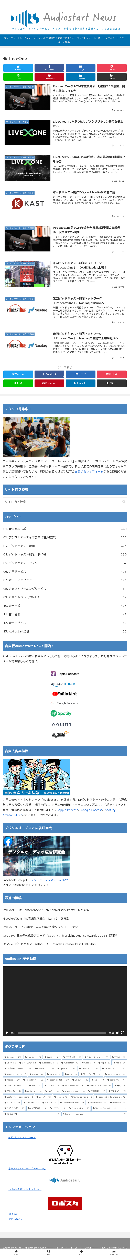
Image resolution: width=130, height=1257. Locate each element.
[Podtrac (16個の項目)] (51, 1085)
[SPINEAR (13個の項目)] (117, 1091)
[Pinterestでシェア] (49, 77)
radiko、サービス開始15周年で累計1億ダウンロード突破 (40, 927)
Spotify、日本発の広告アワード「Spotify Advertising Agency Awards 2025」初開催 (60, 935)
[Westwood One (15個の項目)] (73, 1085)
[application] (65, 1001)
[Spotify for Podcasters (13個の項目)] (18, 1096)
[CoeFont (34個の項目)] (44, 1068)
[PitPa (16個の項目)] (35, 1085)
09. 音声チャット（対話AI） (65, 597)
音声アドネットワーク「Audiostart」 (27, 1168)
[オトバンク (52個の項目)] (27, 1062)
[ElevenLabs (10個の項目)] (79, 1108)
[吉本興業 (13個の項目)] (96, 1091)
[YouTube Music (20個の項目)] (115, 1074)
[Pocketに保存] (112, 68)
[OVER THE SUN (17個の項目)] (15, 1085)
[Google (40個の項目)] (88, 1062)
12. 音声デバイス (65, 623)
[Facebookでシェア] (49, 68)
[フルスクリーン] (123, 1033)
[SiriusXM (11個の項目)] (12, 1102)
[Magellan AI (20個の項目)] (33, 1079)
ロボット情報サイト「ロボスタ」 (24, 1189)
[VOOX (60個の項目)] (119, 1057)
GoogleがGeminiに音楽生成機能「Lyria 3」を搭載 (36, 918)
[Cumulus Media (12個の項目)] (81, 1096)
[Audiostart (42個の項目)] (70, 1062)
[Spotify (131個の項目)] (33, 1057)
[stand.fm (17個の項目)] (116, 1079)
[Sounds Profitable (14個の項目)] (99, 1085)
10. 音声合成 (65, 605)
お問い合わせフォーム (89, 471)
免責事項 (13, 1214)
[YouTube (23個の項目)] (54, 1074)
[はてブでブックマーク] (81, 68)
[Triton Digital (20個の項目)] (58, 1079)
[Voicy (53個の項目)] (10, 1062)
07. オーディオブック (65, 580)
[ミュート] (117, 1033)
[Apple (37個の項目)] (104, 1062)
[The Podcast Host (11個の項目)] (72, 1102)
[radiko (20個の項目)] (12, 1079)
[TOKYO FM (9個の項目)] (32, 1113)
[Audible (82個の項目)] (52, 1057)
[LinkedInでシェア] (81, 77)
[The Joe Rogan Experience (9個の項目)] (109, 1108)
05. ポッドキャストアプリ (65, 563)
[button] (112, 77)
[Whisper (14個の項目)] (33, 1091)
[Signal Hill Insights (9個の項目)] (94, 1113)
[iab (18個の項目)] (97, 1079)
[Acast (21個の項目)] (71, 1074)
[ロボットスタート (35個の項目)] (18, 1068)
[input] (65, 502)
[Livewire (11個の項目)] (31, 1102)
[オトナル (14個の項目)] (13, 1091)
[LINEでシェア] (18, 77)
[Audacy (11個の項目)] (49, 1102)
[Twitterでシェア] (18, 68)
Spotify (110, 810)
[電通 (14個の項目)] (120, 1085)
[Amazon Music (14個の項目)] (73, 1091)
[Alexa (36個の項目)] (119, 1062)
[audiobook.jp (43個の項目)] (48, 1062)
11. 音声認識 (65, 614)
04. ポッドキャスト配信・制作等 (65, 554)
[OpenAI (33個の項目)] (66, 1068)
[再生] (7, 1033)
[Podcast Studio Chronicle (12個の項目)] (110, 1096)
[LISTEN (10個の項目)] (58, 1108)
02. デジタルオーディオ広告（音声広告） (65, 537)
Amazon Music (12, 815)
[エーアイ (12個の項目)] (43, 1096)
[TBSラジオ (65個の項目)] (72, 1057)
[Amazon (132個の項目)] (13, 1057)
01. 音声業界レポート (65, 529)
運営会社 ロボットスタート (22, 1137)
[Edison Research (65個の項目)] (96, 1057)
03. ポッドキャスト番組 (65, 546)
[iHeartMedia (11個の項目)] (97, 1102)
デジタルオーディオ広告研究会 (48, 880)
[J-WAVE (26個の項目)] (36, 1074)
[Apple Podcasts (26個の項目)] (15, 1074)
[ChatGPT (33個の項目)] (89, 1068)
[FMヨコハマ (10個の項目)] (14, 1108)
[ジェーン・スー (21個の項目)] (91, 1074)
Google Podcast (91, 810)
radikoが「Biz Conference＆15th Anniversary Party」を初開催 (46, 910)
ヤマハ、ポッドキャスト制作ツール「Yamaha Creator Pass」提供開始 (49, 944)
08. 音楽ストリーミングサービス (65, 588)
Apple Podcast (68, 810)
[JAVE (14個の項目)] (52, 1091)
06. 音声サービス (65, 571)
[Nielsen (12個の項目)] (61, 1096)
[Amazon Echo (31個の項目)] (114, 1068)
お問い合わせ (15, 1219)
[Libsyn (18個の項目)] (80, 1079)
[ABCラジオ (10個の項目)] (37, 1108)
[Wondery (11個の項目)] (118, 1102)
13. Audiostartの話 (65, 631)
